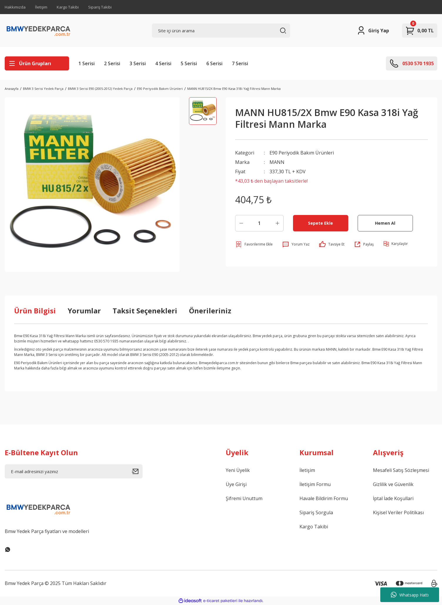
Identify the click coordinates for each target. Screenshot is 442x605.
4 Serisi (163, 63)
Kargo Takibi (68, 7)
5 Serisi (189, 63)
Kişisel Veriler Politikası (398, 512)
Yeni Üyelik (238, 470)
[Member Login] (373, 30)
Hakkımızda (15, 7)
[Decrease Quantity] (241, 223)
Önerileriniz (210, 310)
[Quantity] (259, 223)
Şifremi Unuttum (244, 498)
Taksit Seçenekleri (145, 310)
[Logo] (38, 30)
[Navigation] (37, 63)
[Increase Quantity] (277, 223)
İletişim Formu (315, 484)
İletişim (41, 7)
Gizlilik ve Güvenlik (393, 484)
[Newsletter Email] (74, 471)
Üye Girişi (236, 484)
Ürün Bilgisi (35, 310)
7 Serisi (240, 63)
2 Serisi (112, 63)
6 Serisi (214, 63)
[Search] (221, 30)
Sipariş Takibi (100, 7)
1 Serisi (86, 63)
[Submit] (137, 471)
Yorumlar (84, 310)
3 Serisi (138, 63)
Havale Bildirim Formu (323, 498)
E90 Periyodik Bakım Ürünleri (301, 152)
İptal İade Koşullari (393, 498)
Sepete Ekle (320, 223)
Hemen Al (385, 223)
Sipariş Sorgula (316, 512)
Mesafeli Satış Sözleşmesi (401, 470)
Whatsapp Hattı (410, 594)
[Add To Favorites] (254, 244)
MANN (276, 162)
